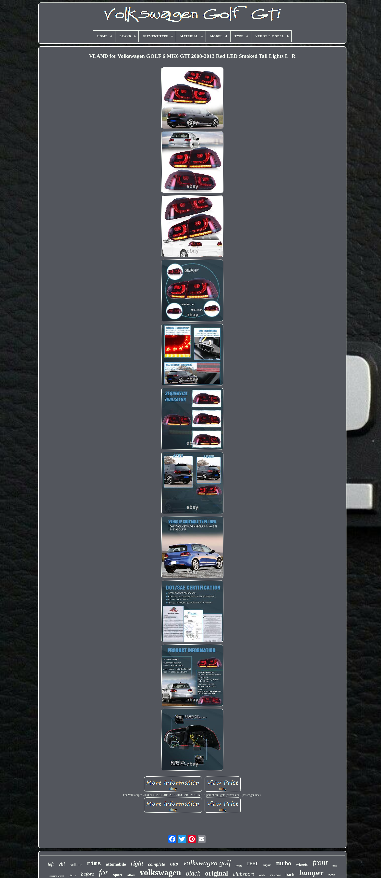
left (51, 864)
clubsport (243, 874)
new (331, 875)
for (103, 872)
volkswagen (160, 872)
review (275, 875)
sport (118, 874)
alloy (131, 875)
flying (239, 865)
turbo (283, 863)
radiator (76, 865)
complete (156, 864)
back (290, 874)
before (87, 874)
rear (252, 863)
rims (94, 863)
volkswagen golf (207, 863)
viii (62, 864)
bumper (311, 872)
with (262, 875)
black (193, 873)
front (320, 862)
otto (174, 864)
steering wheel (56, 876)
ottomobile (116, 864)
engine (267, 865)
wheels (302, 864)
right (137, 863)
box (334, 865)
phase (72, 875)
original (216, 873)
